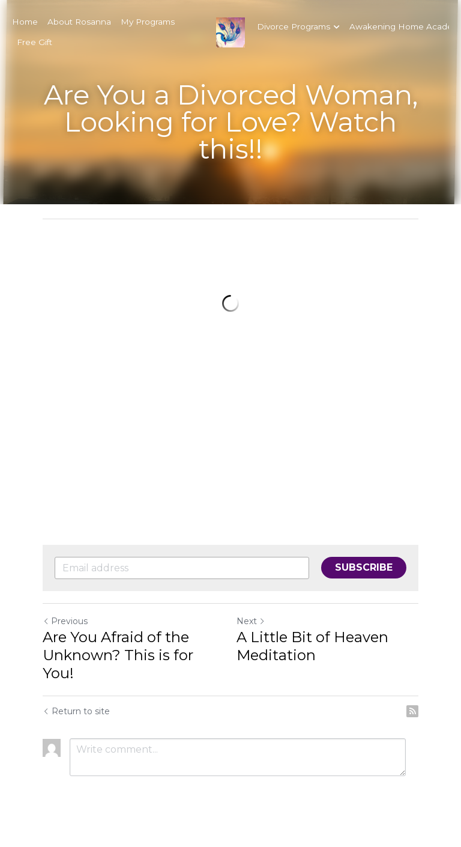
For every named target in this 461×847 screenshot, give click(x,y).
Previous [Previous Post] (65, 621)
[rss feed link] (412, 711)
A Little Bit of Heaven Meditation (312, 646)
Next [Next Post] (251, 621)
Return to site (76, 711)
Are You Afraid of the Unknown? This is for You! (118, 655)
